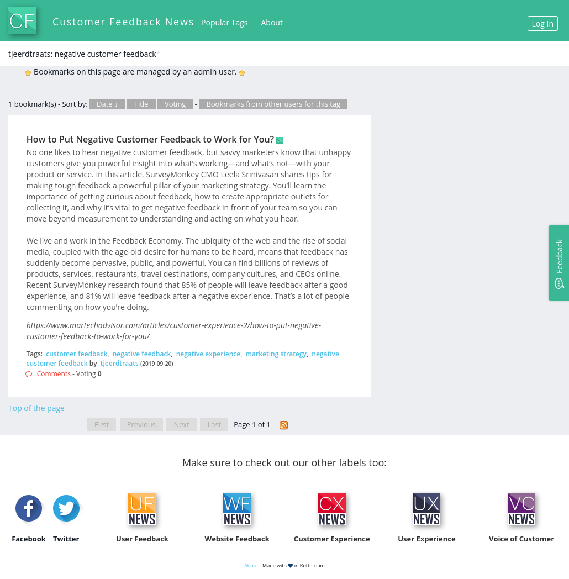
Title (141, 104)
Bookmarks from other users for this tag (273, 104)
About (272, 22)
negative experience (208, 354)
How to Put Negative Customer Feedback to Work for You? (150, 139)
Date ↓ (107, 104)
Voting (175, 104)
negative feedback (142, 354)
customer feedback (76, 354)
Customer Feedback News (123, 21)
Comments (54, 373)
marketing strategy (276, 354)
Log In (543, 23)
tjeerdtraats (120, 363)
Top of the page (36, 408)
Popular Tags (224, 22)
